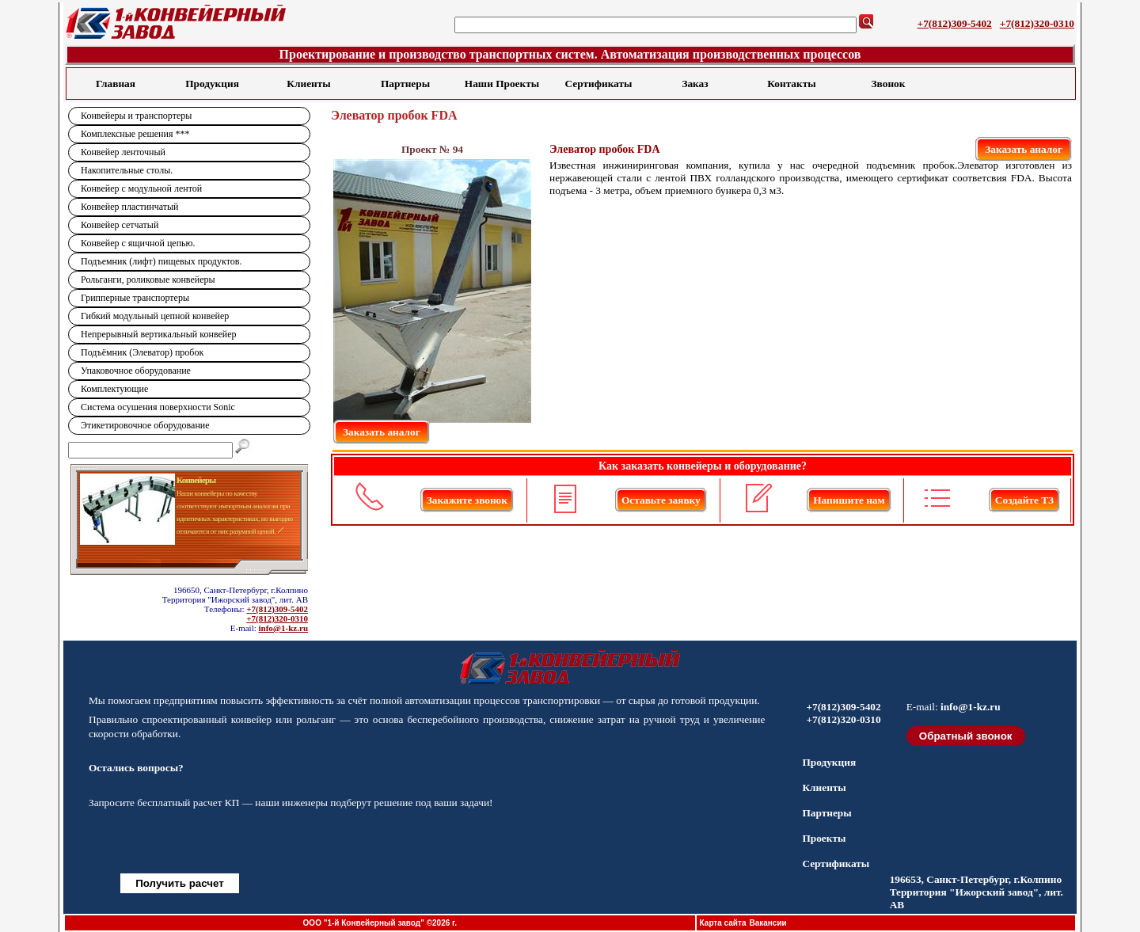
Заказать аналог (1023, 149)
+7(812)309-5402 (955, 23)
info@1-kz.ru (283, 628)
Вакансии (767, 923)
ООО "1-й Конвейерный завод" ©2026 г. (380, 923)
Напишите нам (848, 500)
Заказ (695, 83)
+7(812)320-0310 (1037, 23)
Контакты (791, 83)
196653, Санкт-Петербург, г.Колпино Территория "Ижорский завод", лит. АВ (976, 892)
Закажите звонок (467, 500)
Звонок (889, 83)
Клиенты (308, 83)
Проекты (824, 838)
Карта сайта (723, 923)
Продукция (212, 83)
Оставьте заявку (661, 500)
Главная (115, 83)
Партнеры (405, 83)
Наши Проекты (502, 83)
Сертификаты (599, 83)
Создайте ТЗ (1024, 500)
